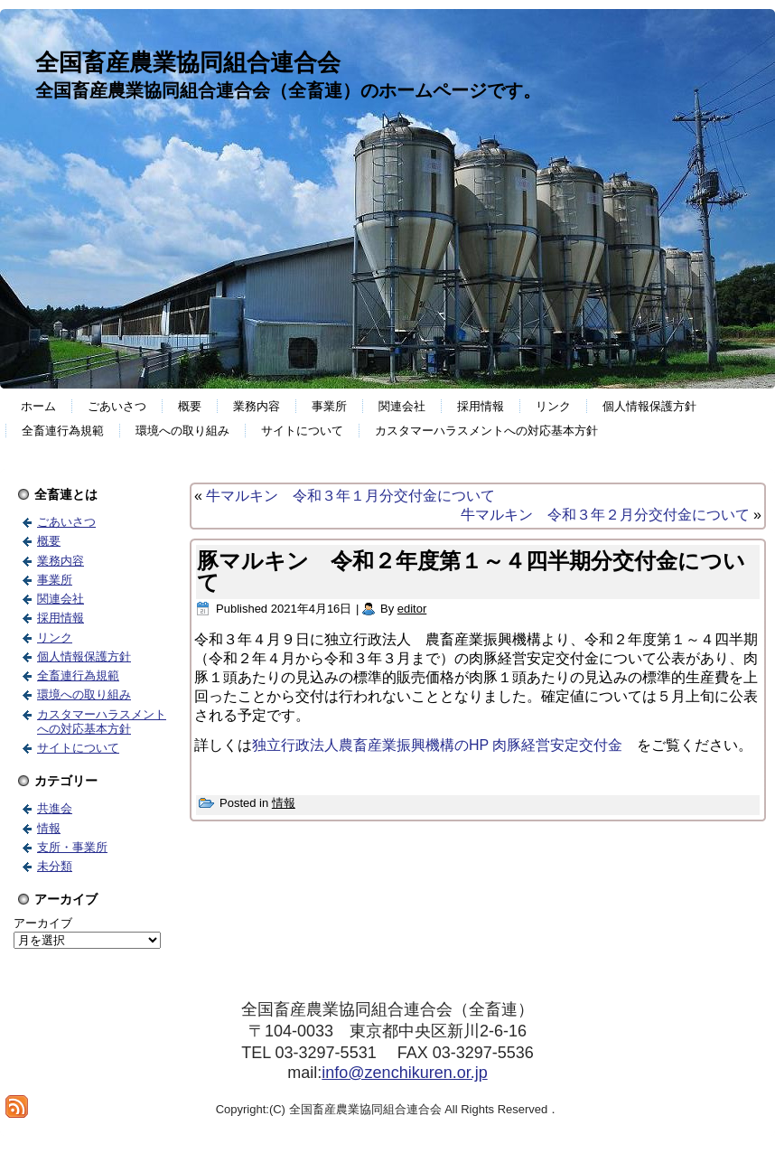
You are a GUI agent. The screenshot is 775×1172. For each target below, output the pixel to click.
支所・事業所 (72, 847)
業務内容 (256, 406)
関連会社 (401, 406)
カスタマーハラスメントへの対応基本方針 (486, 430)
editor (412, 608)
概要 (189, 406)
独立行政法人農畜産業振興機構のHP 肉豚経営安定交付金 (444, 745)
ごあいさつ (117, 406)
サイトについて (302, 430)
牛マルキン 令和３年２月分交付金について (605, 514)
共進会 (54, 808)
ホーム (38, 406)
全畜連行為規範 (63, 430)
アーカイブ (43, 923)
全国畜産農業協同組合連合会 (188, 62)
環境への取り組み (182, 430)
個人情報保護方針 (649, 406)
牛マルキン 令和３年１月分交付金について (350, 495)
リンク (553, 406)
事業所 (329, 406)
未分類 (54, 866)
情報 (49, 828)
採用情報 (480, 406)
